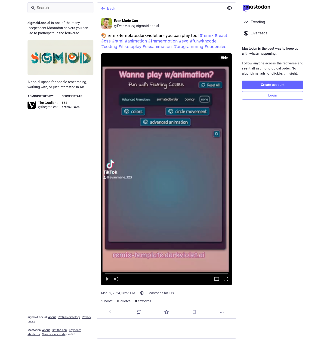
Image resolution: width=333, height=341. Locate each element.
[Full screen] (226, 279)
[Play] (107, 279)
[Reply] (111, 312)
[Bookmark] (194, 312)
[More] (222, 313)
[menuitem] (166, 169)
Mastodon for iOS (161, 293)
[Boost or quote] (139, 312)
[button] (166, 169)
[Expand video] (217, 279)
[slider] (166, 272)
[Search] (60, 7)
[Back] (160, 8)
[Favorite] (166, 312)
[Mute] (116, 279)
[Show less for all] (229, 8)
